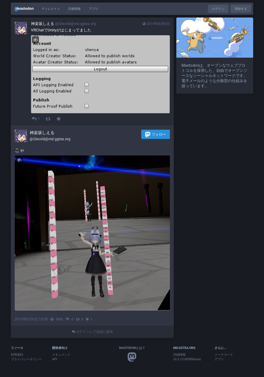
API (54, 359)
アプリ (93, 9)
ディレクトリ (51, 9)
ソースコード (223, 354)
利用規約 (17, 354)
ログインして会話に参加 (92, 332)
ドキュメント (61, 354)
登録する (241, 9)
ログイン (218, 9)
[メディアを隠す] (35, 39)
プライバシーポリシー (26, 359)
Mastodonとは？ (132, 348)
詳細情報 (74, 9)
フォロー (155, 134)
